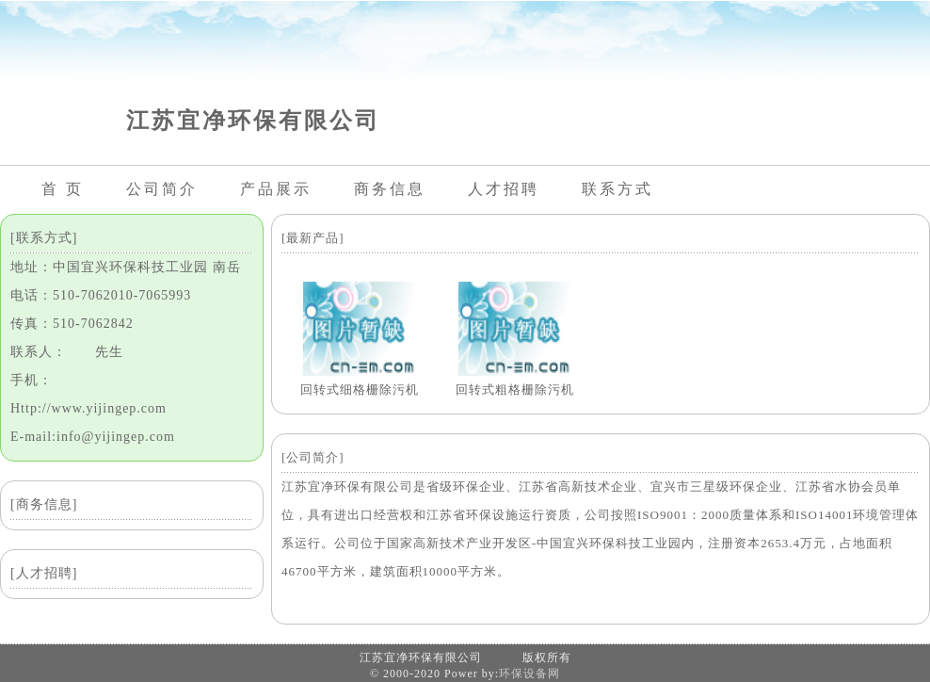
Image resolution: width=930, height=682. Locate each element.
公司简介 (162, 189)
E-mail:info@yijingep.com (92, 437)
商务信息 (389, 189)
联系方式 (617, 189)
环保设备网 (529, 673)
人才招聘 (503, 189)
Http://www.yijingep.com (88, 408)
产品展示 (276, 189)
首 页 (62, 189)
